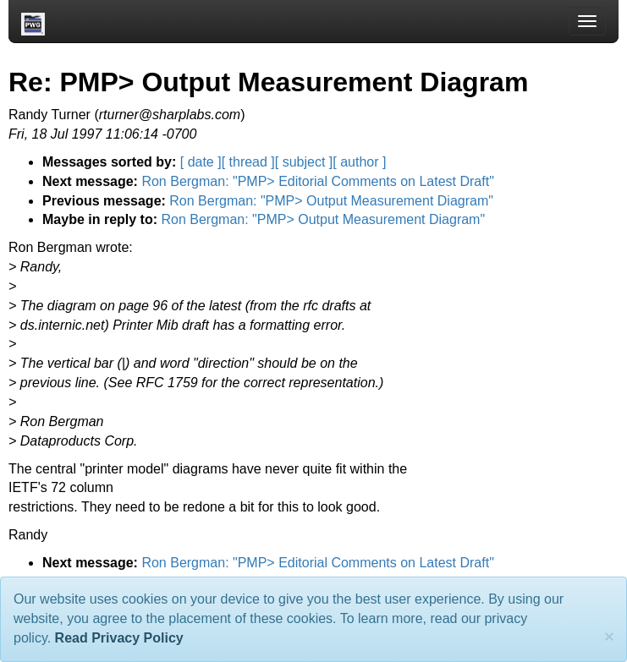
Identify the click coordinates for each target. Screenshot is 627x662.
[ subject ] (304, 162)
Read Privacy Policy (119, 638)
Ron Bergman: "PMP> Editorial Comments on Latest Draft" (317, 181)
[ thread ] (248, 162)
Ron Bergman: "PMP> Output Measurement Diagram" (331, 201)
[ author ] (359, 162)
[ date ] (201, 162)
